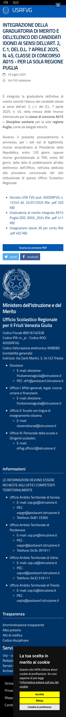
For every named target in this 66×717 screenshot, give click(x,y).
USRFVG (22, 9)
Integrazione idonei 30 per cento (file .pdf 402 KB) (36, 230)
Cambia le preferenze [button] (39, 707)
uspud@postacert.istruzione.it (38, 572)
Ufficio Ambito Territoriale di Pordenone (29, 527)
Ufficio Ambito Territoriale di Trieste (34, 585)
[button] (11, 256)
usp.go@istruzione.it (42, 502)
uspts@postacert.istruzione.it (38, 600)
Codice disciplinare (16, 640)
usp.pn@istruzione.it (42, 535)
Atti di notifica (12, 635)
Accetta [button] (39, 694)
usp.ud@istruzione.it (42, 562)
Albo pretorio (12, 630)
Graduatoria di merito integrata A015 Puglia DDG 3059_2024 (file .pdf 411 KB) (36, 217)
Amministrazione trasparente (23, 624)
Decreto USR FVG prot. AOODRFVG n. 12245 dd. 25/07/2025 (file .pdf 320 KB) (36, 202)
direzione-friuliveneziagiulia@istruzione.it (39, 373)
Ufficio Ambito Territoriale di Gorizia (35, 497)
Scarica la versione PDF (33, 248)
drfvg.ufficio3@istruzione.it (36, 448)
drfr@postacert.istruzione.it (43, 380)
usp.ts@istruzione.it (41, 590)
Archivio (8, 670)
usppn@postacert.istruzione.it (38, 545)
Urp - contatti (12, 655)
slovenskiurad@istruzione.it (36, 425)
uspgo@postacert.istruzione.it (38, 512)
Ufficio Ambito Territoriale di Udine (34, 557)
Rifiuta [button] (39, 700)
